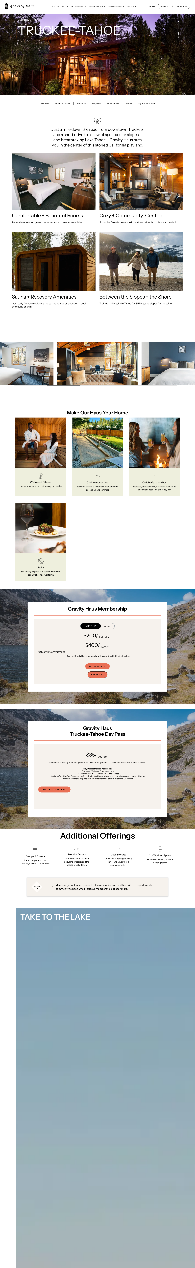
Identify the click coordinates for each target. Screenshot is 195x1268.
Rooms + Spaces (62, 103)
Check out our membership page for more (103, 888)
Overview (44, 103)
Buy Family (97, 674)
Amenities (81, 103)
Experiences (113, 103)
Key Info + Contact (146, 103)
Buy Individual (97, 666)
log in (152, 6)
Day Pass (96, 103)
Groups (131, 6)
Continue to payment (54, 789)
